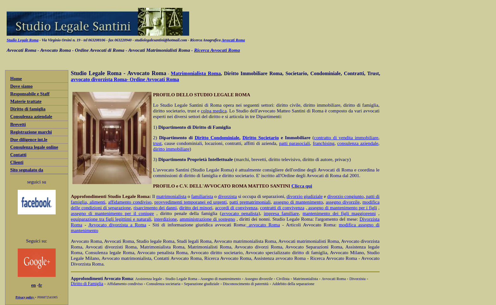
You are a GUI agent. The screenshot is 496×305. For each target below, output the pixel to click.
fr (40, 285)
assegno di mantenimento (298, 202)
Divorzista (358, 279)
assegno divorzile (343, 202)
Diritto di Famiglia (87, 283)
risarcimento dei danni (155, 207)
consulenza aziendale (357, 143)
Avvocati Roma (233, 40)
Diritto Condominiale (217, 137)
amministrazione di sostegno (207, 219)
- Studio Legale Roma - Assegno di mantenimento (201, 279)
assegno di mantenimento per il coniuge (112, 213)
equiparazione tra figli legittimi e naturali (111, 219)
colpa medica (213, 110)
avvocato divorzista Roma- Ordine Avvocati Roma (125, 79)
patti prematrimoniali (250, 202)
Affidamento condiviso (125, 284)
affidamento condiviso (130, 202)
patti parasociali (294, 143)
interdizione (165, 219)
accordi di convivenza (236, 207)
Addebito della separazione (293, 284)
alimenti (96, 202)
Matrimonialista (305, 279)
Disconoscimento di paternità (246, 284)
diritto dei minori (196, 207)
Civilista (282, 279)
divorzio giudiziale (305, 196)
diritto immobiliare (171, 149)
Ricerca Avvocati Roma (217, 50)
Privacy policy (25, 297)
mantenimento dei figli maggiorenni (339, 213)
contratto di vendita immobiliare (346, 137)
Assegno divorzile (259, 279)
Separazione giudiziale (202, 284)
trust (157, 143)
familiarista (202, 196)
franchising (323, 143)
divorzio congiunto (345, 196)
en (33, 285)
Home (16, 78)
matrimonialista (171, 196)
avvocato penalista (239, 213)
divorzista (227, 196)
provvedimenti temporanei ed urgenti (190, 202)
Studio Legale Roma (23, 40)
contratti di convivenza (282, 207)
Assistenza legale (148, 279)
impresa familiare (281, 213)
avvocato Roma (263, 224)
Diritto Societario (261, 137)
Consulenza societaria (163, 284)
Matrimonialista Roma (196, 73)
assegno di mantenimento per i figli (342, 207)
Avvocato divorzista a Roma (117, 224)
